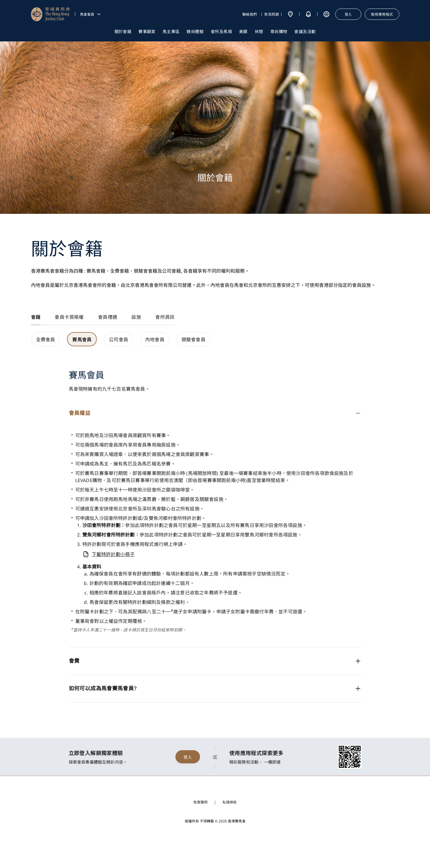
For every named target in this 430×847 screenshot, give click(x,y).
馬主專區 (171, 31)
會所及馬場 (221, 31)
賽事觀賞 (147, 31)
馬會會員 (90, 14)
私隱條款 (230, 801)
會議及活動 (304, 31)
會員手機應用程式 (135, 544)
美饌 (243, 31)
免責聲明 (200, 801)
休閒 (259, 31)
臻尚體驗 (195, 31)
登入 (188, 757)
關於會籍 (123, 31)
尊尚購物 (278, 31)
